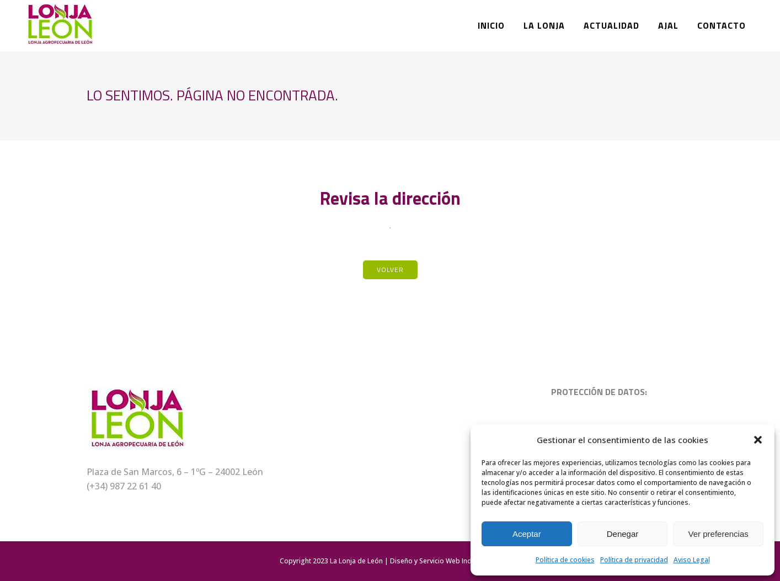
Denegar (623, 534)
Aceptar (526, 534)
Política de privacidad (634, 559)
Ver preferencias (718, 534)
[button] (757, 439)
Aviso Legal (692, 559)
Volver (390, 269)
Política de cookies (565, 559)
